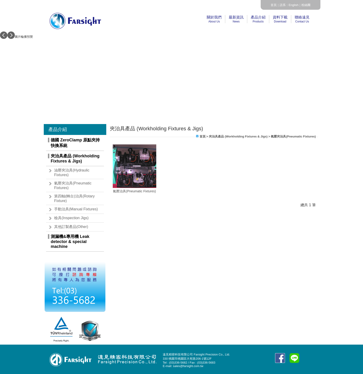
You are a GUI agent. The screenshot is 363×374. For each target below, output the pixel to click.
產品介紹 (258, 19)
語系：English (289, 5)
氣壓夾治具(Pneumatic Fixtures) (72, 185)
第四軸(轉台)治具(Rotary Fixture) (74, 198)
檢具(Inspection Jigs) (71, 218)
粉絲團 (305, 5)
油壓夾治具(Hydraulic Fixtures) (71, 172)
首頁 (274, 5)
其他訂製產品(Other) (71, 227)
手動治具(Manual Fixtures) (76, 209)
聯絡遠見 (302, 19)
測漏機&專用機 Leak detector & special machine (70, 241)
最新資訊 (236, 19)
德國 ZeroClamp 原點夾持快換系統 (75, 143)
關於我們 (214, 19)
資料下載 (280, 19)
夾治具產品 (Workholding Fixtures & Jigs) (75, 158)
